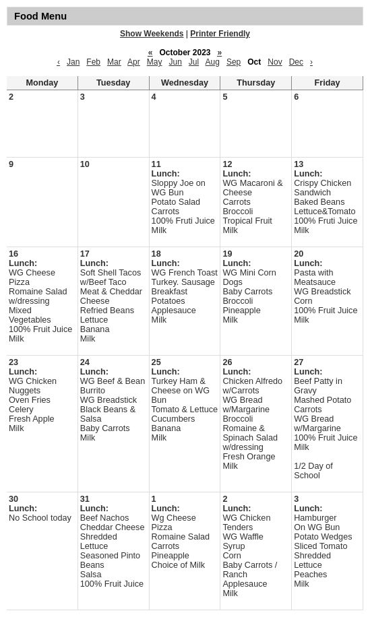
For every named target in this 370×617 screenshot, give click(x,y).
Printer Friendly (220, 33)
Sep (233, 62)
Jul (194, 62)
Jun (174, 62)
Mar (114, 62)
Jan (73, 62)
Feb (93, 62)
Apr (133, 62)
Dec (296, 62)
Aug (213, 62)
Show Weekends (151, 33)
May (154, 62)
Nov (275, 62)
